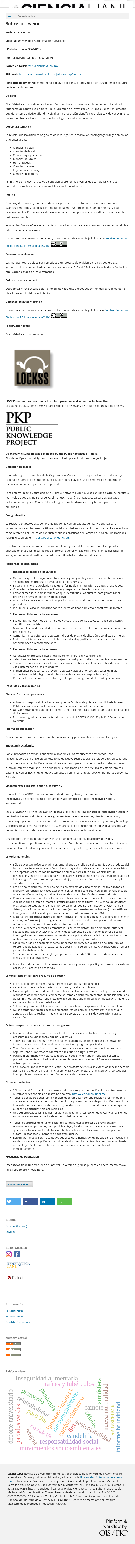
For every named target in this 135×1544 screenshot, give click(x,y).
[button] (13, 1201)
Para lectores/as (14, 1310)
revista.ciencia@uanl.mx (43, 66)
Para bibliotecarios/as (18, 1322)
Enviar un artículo (19, 1184)
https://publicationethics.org (52, 537)
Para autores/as (14, 1316)
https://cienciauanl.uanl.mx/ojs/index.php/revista (50, 74)
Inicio (10, 16)
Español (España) (16, 1226)
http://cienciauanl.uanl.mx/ (89, 1094)
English (10, 1231)
